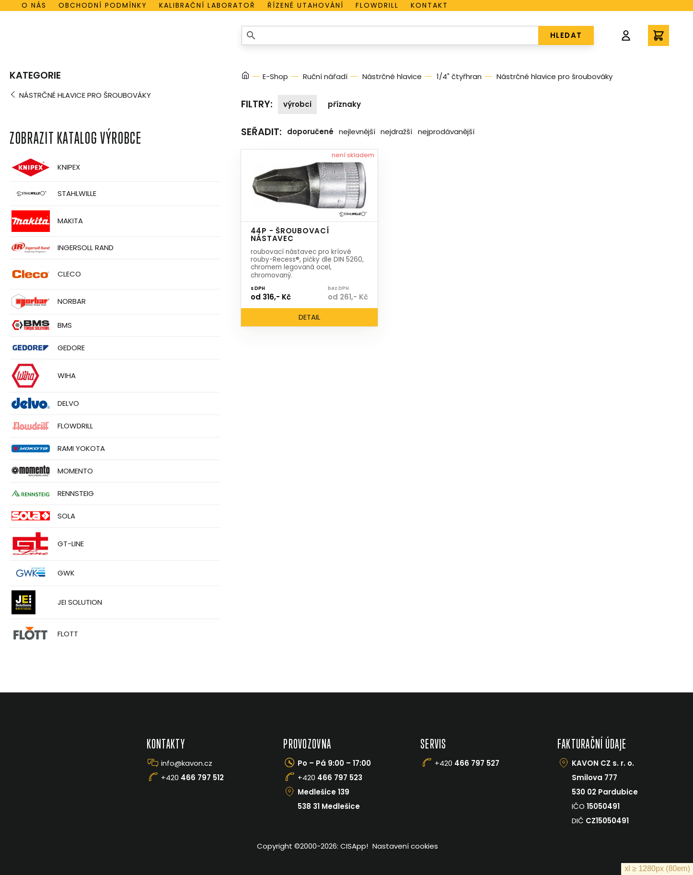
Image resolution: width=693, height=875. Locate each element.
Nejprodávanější (446, 132)
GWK (42, 573)
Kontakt (429, 5)
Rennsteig (52, 493)
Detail (309, 317)
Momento (51, 470)
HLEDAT (566, 35)
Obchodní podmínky (102, 5)
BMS (41, 325)
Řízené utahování (305, 5)
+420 (192, 777)
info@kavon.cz (186, 763)
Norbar (48, 301)
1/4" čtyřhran (459, 76)
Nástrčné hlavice (392, 76)
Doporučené (310, 132)
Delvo (44, 403)
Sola (42, 515)
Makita (46, 221)
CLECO (45, 274)
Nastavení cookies (405, 846)
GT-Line (47, 544)
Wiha (43, 376)
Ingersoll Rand (62, 248)
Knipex (45, 167)
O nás (34, 5)
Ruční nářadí (325, 76)
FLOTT (44, 634)
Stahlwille (53, 193)
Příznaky (344, 104)
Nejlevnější (357, 132)
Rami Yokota (57, 448)
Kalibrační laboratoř (207, 5)
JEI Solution (56, 602)
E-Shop (275, 76)
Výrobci (297, 104)
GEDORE (47, 348)
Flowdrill (377, 5)
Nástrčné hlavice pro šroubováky (85, 95)
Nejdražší (396, 132)
